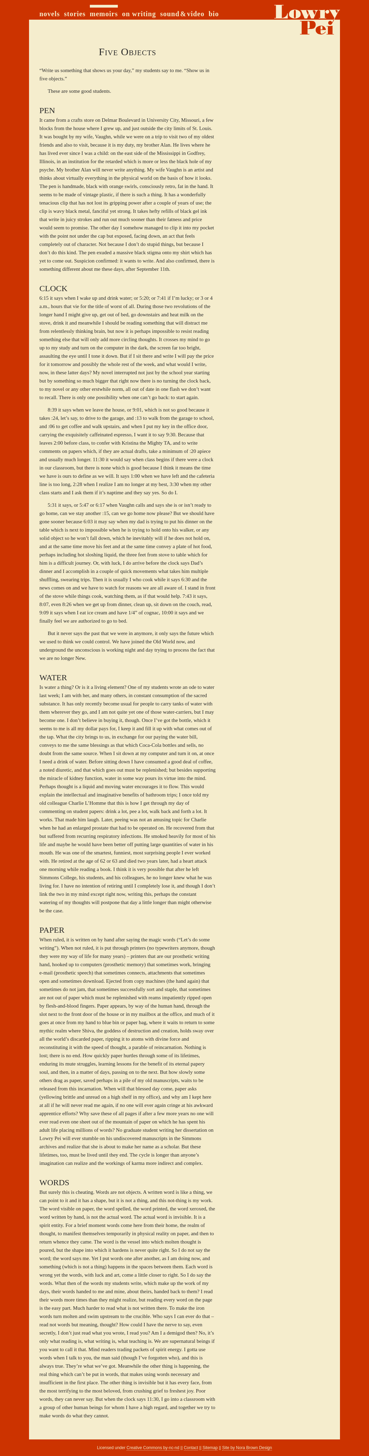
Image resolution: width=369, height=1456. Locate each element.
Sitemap (210, 1447)
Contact (191, 1447)
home (305, 19)
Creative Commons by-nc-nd (152, 1447)
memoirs (104, 13)
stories (75, 13)
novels (49, 13)
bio (214, 13)
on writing (139, 13)
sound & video (182, 13)
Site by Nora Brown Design (247, 1447)
